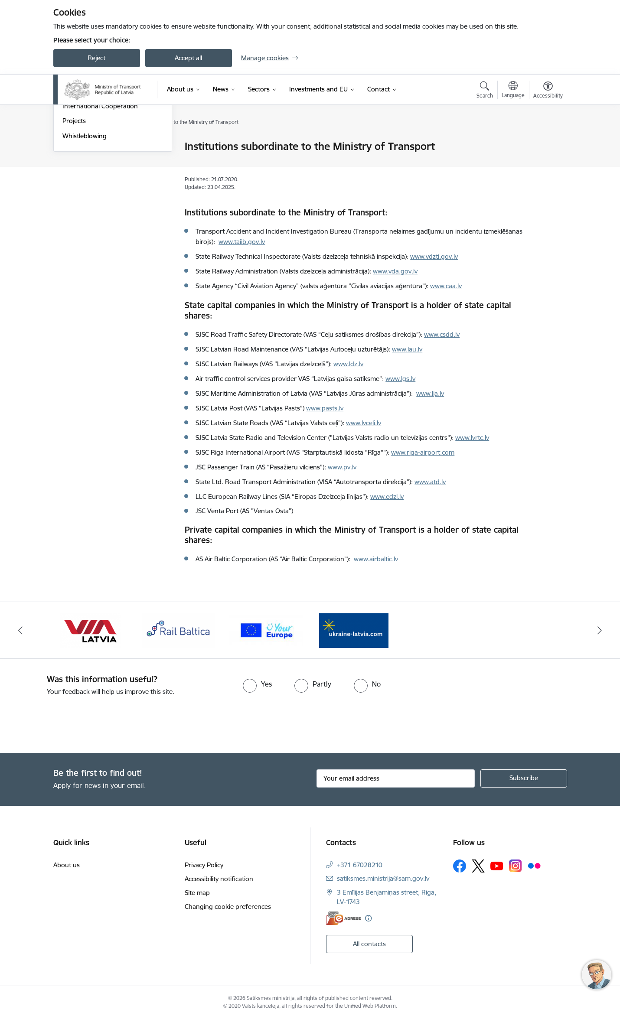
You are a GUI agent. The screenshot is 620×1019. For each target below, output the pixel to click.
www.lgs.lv (400, 378)
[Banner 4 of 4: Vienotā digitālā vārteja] (266, 629)
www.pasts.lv (324, 408)
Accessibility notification (219, 879)
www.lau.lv (407, 349)
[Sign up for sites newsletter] (523, 778)
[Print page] (545, 142)
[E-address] (343, 918)
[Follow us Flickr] (534, 865)
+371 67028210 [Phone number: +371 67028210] (359, 865)
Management (81, 147)
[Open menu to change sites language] (513, 91)
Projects (74, 214)
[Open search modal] (484, 91)
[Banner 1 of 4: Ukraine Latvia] (353, 629)
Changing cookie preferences (228, 906)
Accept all (188, 58)
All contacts (369, 944)
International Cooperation (100, 199)
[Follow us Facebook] (459, 865)
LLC (202, 496)
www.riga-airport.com (422, 452)
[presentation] (72, 721)
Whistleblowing (84, 229)
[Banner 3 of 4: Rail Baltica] (178, 629)
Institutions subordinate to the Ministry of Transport (106, 180)
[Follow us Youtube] (496, 865)
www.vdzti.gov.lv (434, 256)
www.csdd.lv (442, 334)
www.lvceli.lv (363, 423)
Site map (197, 893)
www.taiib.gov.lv (242, 242)
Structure (76, 162)
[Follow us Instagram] (515, 865)
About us (66, 865)
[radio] (257, 684)
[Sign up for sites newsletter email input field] (396, 778)
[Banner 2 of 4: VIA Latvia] (90, 629)
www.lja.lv (430, 393)
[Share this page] (545, 164)
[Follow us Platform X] (478, 865)
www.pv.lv (342, 467)
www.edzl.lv (387, 496)
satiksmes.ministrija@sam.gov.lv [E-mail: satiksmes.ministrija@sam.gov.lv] (383, 878)
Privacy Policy (204, 865)
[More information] (368, 918)
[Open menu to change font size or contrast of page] (548, 91)
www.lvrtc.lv (472, 437)
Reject (96, 58)
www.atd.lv (430, 482)
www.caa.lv (446, 286)
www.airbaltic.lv (376, 559)
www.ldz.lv (348, 364)
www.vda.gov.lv (395, 271)
